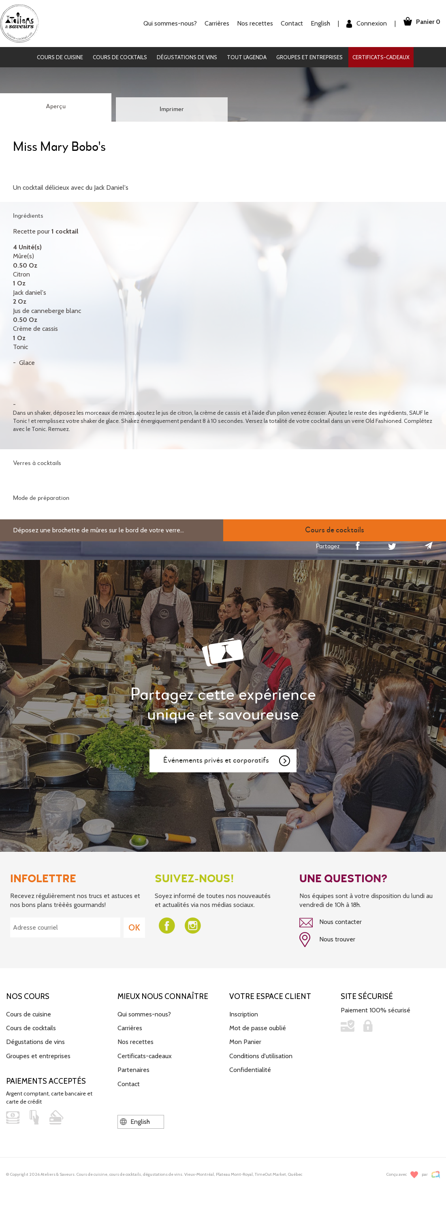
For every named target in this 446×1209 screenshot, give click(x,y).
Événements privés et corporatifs (227, 761)
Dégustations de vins (187, 57)
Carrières (214, 23)
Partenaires (133, 1069)
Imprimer (172, 109)
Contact (289, 23)
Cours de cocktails (120, 57)
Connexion (364, 23)
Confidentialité (250, 1069)
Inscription (243, 1013)
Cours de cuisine (60, 57)
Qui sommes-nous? (167, 23)
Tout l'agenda (247, 57)
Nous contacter (330, 923)
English (317, 23)
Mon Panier (245, 1041)
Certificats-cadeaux (381, 57)
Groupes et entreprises (309, 57)
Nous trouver (327, 939)
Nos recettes (252, 23)
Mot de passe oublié (257, 1027)
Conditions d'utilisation (260, 1055)
